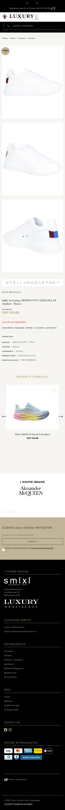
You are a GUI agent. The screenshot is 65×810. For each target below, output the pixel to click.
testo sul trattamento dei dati (42, 548)
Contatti (7, 655)
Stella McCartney (27, 355)
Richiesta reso (10, 673)
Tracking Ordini (11, 710)
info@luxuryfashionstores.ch (23, 631)
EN (37, 3)
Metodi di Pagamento (13, 668)
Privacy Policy (10, 677)
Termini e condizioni (13, 660)
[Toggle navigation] (36, 16)
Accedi (16, 26)
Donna (19, 351)
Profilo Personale (11, 705)
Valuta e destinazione (15, 779)
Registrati (28, 26)
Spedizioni (9, 664)
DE (27, 3)
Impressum (35, 800)
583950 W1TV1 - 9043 (23, 342)
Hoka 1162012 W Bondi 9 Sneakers (32, 434)
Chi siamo (8, 651)
